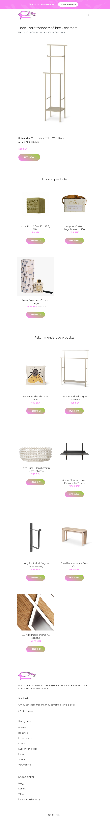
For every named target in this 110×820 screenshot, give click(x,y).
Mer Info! (29, 157)
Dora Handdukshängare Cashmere (74, 398)
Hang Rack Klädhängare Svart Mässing (36, 565)
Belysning (23, 732)
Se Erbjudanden (68, 4)
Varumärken (37, 138)
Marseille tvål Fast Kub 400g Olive (35, 228)
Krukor (21, 743)
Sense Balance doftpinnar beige (35, 302)
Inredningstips (25, 738)
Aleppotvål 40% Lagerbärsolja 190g (74, 228)
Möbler (21, 754)
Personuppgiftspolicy (29, 799)
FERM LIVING (51, 138)
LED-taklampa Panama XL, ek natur (36, 636)
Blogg (21, 783)
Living (61, 138)
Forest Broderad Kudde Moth (35, 398)
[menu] (89, 15)
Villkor (21, 794)
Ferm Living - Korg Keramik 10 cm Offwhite (36, 469)
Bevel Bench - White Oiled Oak (74, 565)
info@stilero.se (25, 711)
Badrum (22, 727)
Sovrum (22, 759)
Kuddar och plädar (27, 748)
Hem (20, 32)
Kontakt (22, 788)
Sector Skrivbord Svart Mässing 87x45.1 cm (74, 481)
